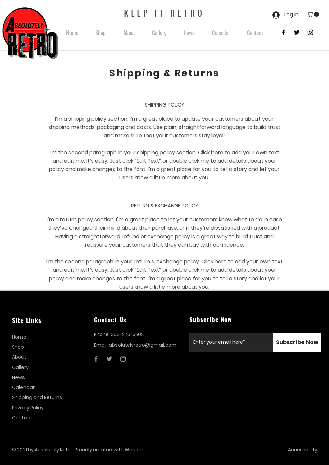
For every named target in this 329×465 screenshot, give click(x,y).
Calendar (23, 387)
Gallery (20, 367)
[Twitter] (109, 359)
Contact (22, 417)
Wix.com (135, 449)
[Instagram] (123, 359)
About (19, 357)
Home (19, 337)
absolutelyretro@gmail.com (142, 345)
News (18, 377)
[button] (313, 14)
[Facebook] (96, 359)
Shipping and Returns (37, 397)
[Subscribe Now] (297, 342)
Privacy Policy (28, 407)
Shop (18, 347)
